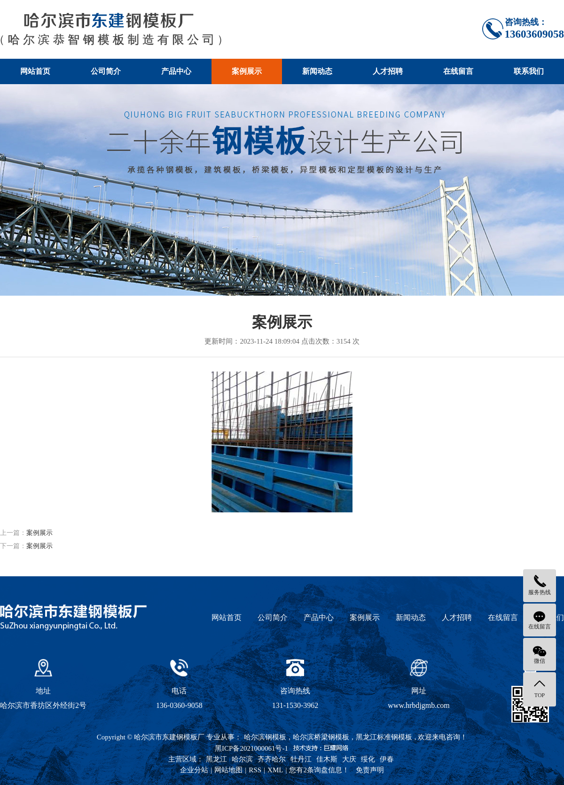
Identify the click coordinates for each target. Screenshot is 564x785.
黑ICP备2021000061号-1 (251, 748)
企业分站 (194, 770)
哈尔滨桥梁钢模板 (321, 737)
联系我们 (529, 71)
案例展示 (247, 71)
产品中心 (176, 71)
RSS (255, 770)
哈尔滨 (242, 759)
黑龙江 (216, 759)
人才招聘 (388, 71)
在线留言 (458, 71)
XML (275, 770)
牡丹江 (301, 759)
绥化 (368, 759)
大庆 (349, 759)
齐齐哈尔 (272, 759)
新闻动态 (317, 71)
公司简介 (106, 71)
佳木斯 (326, 759)
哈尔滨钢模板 (265, 737)
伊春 (387, 759)
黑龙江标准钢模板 (384, 737)
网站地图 (228, 770)
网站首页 (35, 71)
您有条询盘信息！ (319, 770)
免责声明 (370, 770)
